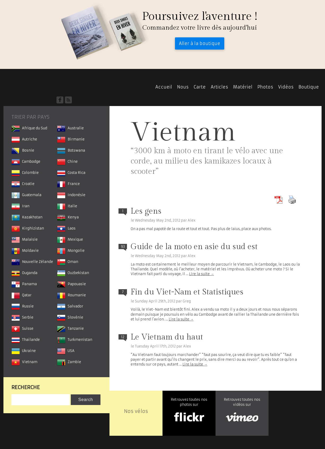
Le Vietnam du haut (167, 337)
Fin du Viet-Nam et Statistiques (187, 292)
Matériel (242, 87)
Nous (182, 87)
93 (123, 246)
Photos (265, 87)
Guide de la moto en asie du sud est (194, 247)
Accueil (28, 86)
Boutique (308, 87)
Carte (200, 87)
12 (122, 337)
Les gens (146, 211)
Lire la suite (201, 274)
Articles (219, 87)
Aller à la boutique (199, 43)
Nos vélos (136, 411)
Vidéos (285, 87)
